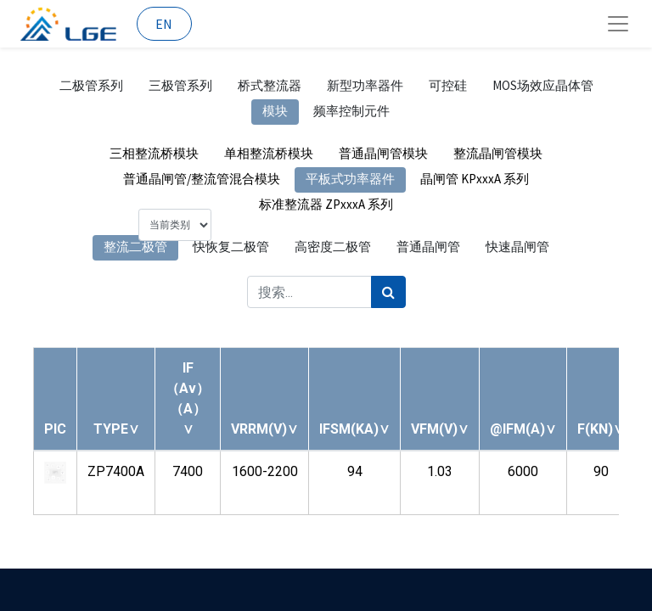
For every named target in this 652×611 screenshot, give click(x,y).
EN (163, 23)
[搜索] (388, 292)
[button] (116, 429)
